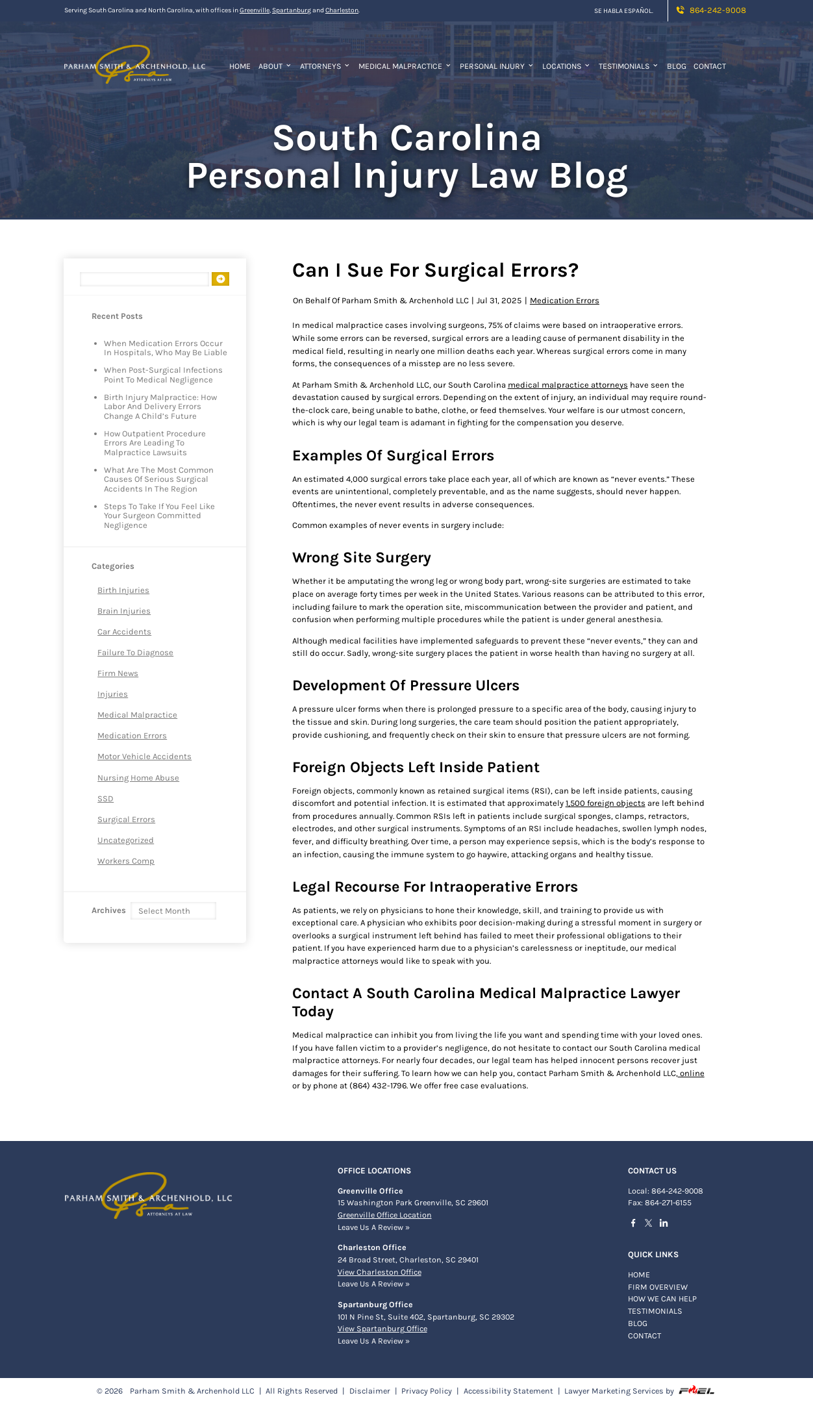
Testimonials (629, 65)
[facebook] (636, 1225)
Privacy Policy (426, 1391)
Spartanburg (291, 10)
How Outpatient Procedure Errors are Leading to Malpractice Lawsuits (155, 443)
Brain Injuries (124, 611)
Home (240, 66)
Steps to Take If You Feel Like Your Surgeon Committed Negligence (159, 516)
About (275, 65)
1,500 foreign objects (605, 803)
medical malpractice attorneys (568, 385)
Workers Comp (126, 861)
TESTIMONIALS (655, 1311)
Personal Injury (497, 65)
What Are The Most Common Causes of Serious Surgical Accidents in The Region (159, 480)
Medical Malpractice (405, 65)
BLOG (637, 1323)
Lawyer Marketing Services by (640, 1390)
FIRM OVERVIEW (658, 1287)
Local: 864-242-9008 (665, 1191)
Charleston (341, 10)
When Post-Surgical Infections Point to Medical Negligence (163, 375)
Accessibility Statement (508, 1391)
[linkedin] (666, 1225)
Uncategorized (125, 840)
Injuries (112, 694)
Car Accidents (124, 631)
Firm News (117, 673)
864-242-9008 (710, 10)
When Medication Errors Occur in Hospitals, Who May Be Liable (165, 348)
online (691, 1073)
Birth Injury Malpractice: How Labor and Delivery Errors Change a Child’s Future (160, 407)
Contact (710, 66)
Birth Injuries (123, 590)
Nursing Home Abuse (138, 778)
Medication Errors (132, 735)
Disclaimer (369, 1391)
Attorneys (325, 65)
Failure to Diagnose (135, 652)
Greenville (254, 10)
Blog (676, 66)
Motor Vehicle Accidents (144, 756)
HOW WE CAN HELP (662, 1298)
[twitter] (651, 1224)
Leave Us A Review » (374, 1227)
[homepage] (134, 57)
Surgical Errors (126, 819)
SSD (105, 798)
